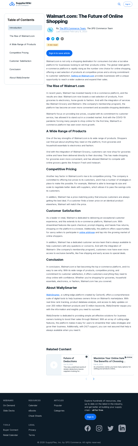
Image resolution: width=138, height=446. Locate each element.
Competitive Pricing (19, 52)
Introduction (16, 27)
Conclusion (15, 69)
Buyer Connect (10, 430)
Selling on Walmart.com (82, 76)
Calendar (33, 405)
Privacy (32, 430)
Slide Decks (9, 410)
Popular (58, 405)
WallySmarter (52, 294)
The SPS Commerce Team (72, 28)
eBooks (32, 410)
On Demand (9, 405)
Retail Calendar (10, 435)
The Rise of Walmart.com (22, 36)
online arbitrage (87, 232)
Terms (32, 435)
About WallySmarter (20, 77)
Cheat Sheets (35, 416)
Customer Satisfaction (20, 61)
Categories (59, 410)
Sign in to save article (59, 53)
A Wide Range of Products (23, 44)
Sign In (127, 4)
